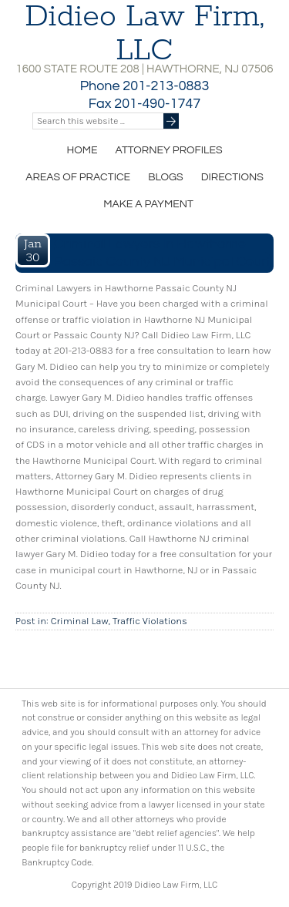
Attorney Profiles (168, 150)
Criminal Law (80, 621)
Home (81, 150)
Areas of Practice (77, 177)
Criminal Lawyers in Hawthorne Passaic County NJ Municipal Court (162, 253)
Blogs (165, 177)
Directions (232, 177)
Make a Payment (148, 204)
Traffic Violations (150, 621)
